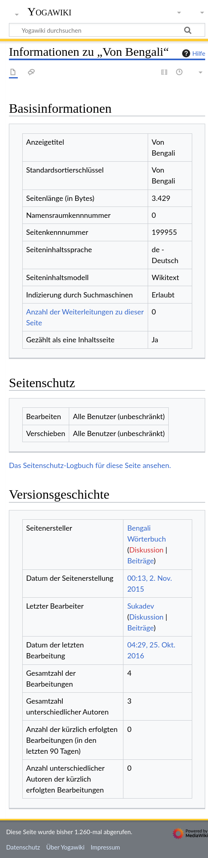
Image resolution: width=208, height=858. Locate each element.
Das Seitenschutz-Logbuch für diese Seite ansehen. (90, 465)
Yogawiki (50, 11)
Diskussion (146, 549)
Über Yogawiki (65, 847)
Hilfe (192, 53)
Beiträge (140, 560)
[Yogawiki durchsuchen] (107, 29)
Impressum (105, 847)
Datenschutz (23, 847)
